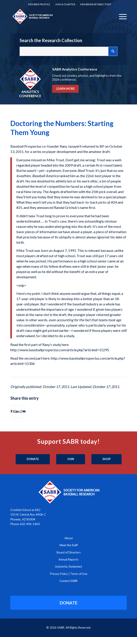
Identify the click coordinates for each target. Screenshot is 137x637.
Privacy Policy (59, 574)
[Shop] (106, 459)
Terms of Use (78, 574)
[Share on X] (13, 411)
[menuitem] (39, 4)
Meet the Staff (68, 545)
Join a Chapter (65, 4)
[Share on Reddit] (20, 411)
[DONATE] (68, 603)
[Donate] (33, 459)
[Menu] (121, 16)
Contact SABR (68, 581)
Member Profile (39, 4)
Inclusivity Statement (68, 566)
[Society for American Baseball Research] (57, 16)
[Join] (70, 459)
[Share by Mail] (24, 411)
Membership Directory (95, 4)
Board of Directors (69, 552)
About (69, 538)
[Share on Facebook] (11, 411)
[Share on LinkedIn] (17, 411)
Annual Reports (68, 559)
